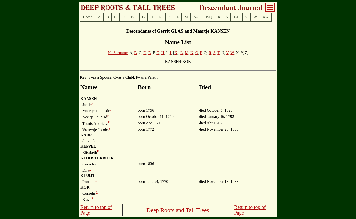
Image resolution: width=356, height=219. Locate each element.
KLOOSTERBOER (97, 158)
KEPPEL (88, 146)
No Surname (118, 53)
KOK (84, 187)
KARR (86, 135)
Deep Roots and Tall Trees (177, 210)
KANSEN (88, 98)
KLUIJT (87, 175)
